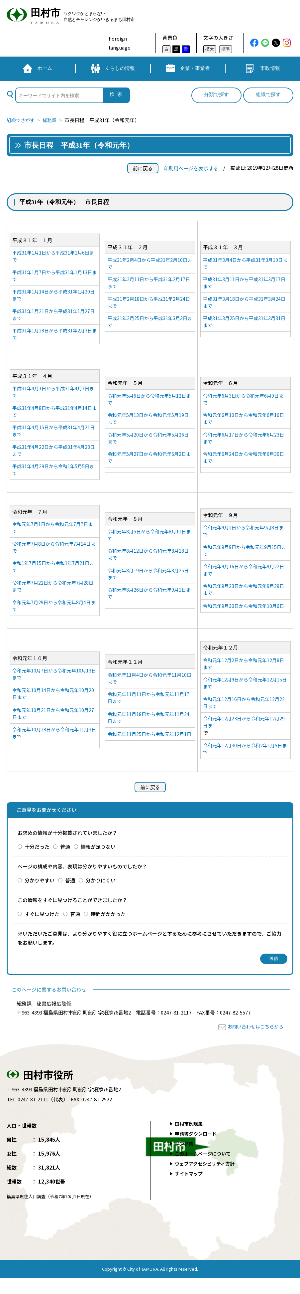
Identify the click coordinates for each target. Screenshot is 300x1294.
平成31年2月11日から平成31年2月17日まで (148, 284)
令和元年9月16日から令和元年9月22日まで (243, 577)
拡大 (209, 49)
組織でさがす (22, 119)
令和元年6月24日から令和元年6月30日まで (243, 465)
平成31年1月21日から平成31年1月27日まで (53, 317)
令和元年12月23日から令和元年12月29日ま (243, 737)
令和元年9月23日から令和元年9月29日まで (243, 597)
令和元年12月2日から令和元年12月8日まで (243, 676)
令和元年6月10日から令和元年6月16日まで (243, 424)
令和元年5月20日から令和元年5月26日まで (148, 444)
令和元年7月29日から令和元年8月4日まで (53, 617)
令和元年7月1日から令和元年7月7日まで (52, 536)
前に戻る (143, 168)
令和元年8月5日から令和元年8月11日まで (149, 544)
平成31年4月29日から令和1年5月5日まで (52, 477)
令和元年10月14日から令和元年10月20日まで (52, 707)
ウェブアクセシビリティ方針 (207, 1180)
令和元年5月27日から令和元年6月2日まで (149, 465)
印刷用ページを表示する (190, 168)
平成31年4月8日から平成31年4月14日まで (54, 417)
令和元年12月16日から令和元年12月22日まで (243, 717)
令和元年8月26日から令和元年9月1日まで (149, 605)
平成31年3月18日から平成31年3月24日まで (244, 304)
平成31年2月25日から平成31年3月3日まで (149, 325)
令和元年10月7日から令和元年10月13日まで (54, 687)
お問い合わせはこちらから (253, 1042)
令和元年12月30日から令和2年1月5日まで (245, 765)
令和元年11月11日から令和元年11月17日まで (148, 708)
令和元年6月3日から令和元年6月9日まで (243, 404)
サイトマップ (190, 1190)
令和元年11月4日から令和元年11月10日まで (149, 688)
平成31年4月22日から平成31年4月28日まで (53, 457)
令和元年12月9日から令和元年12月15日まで (245, 696)
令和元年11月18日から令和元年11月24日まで (148, 729)
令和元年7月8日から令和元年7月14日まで (53, 556)
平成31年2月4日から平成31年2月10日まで (149, 264)
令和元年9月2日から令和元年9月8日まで (243, 536)
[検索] (59, 95)
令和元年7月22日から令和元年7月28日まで (52, 597)
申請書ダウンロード (197, 1150)
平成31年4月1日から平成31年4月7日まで (52, 396)
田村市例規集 (190, 1140)
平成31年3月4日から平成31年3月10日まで (245, 264)
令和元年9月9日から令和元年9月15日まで (244, 556)
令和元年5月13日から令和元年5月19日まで (148, 424)
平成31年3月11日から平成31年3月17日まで (244, 284)
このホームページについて (205, 1170)
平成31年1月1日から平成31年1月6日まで (52, 256)
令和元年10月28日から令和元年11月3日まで (54, 748)
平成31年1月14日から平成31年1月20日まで (53, 297)
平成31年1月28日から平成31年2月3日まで (54, 337)
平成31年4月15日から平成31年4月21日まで (53, 437)
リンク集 (185, 1160)
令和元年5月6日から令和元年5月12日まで (149, 404)
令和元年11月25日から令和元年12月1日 (149, 749)
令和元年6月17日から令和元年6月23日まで (243, 444)
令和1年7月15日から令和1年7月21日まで (52, 577)
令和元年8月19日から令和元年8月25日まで (148, 584)
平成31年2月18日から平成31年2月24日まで (148, 304)
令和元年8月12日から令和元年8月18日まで (148, 564)
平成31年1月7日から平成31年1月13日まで (54, 277)
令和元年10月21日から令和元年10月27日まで (52, 728)
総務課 (52, 119)
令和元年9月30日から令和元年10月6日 (243, 617)
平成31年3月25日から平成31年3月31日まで (244, 325)
